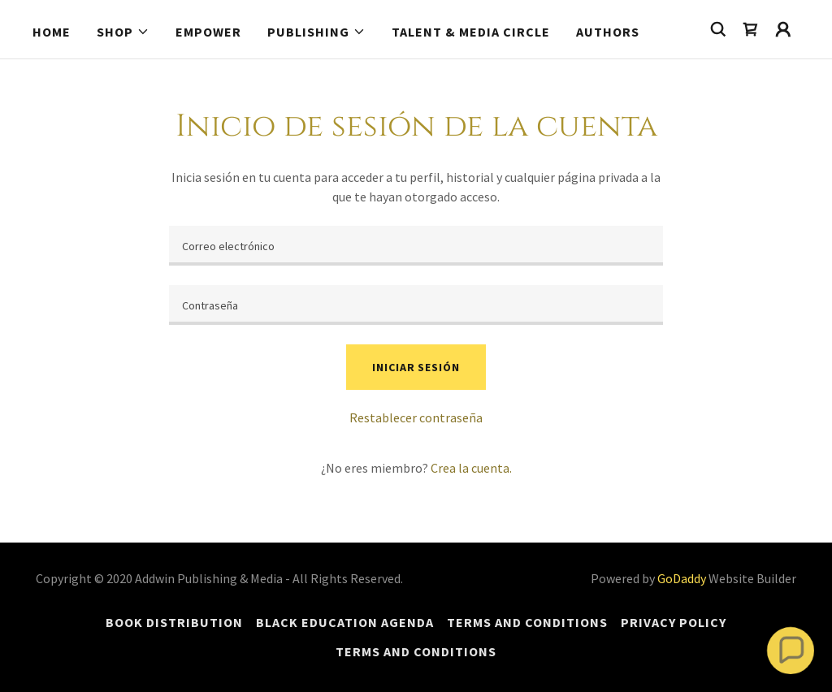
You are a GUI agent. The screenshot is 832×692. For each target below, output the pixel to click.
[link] (750, 29)
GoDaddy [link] (681, 578)
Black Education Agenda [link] (345, 622)
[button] (123, 31)
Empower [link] (208, 32)
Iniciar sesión (415, 367)
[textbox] (416, 246)
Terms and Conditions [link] (527, 622)
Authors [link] (607, 32)
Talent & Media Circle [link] (471, 32)
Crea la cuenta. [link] (471, 468)
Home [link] (51, 32)
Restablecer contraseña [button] (416, 417)
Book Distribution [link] (174, 622)
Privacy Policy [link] (673, 622)
